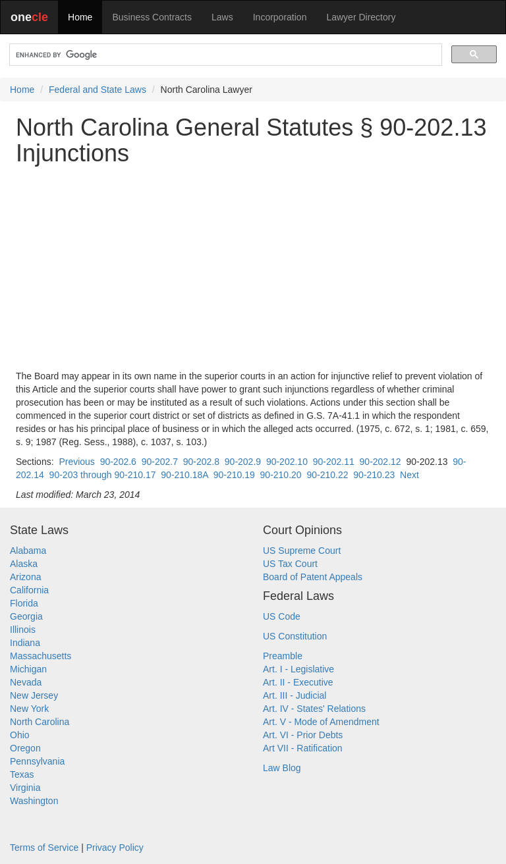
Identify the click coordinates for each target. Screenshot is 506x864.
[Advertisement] (253, 268)
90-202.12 (380, 461)
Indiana (25, 642)
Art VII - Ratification (303, 748)
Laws (222, 17)
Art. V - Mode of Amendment (321, 721)
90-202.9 (243, 461)
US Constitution (295, 636)
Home (80, 17)
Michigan (28, 669)
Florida (24, 603)
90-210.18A (184, 475)
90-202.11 (333, 461)
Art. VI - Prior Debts (303, 735)
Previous (76, 461)
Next (409, 475)
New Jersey (34, 695)
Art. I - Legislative (298, 669)
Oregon (25, 748)
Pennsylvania (37, 761)
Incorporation (280, 17)
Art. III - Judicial (294, 695)
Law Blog (282, 768)
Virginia (25, 787)
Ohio (20, 735)
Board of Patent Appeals (312, 577)
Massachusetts (40, 656)
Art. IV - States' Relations (314, 708)
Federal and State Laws (97, 89)
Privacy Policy (115, 847)
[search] (224, 55)
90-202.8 (201, 461)
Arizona (25, 577)
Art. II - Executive (298, 682)
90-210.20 (281, 475)
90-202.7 (160, 461)
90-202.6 (118, 461)
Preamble (282, 656)
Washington (34, 801)
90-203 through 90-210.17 (102, 475)
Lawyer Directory (360, 17)
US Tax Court (290, 563)
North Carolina (39, 721)
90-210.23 (374, 475)
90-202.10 (287, 461)
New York (29, 708)
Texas (22, 774)
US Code (281, 616)
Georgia (26, 616)
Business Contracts (152, 17)
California (29, 590)
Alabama (28, 550)
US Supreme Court (302, 550)
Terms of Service (44, 847)
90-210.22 (327, 475)
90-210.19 (234, 475)
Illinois (23, 629)
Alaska (24, 563)
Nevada (26, 682)
